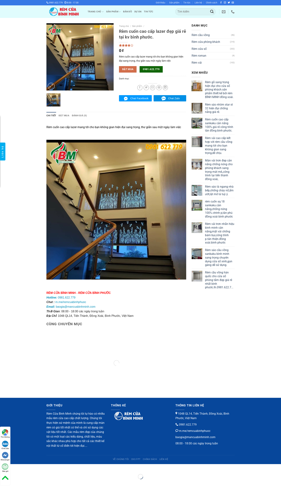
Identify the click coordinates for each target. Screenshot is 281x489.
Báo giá (5, 467)
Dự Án (137, 11)
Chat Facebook (139, 98)
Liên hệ (198, 2)
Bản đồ (127, 11)
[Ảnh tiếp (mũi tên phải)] (14, 482)
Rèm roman (199, 55)
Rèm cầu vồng (201, 35)
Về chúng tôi (121, 459)
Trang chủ (96, 11)
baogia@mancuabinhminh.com (70, 306)
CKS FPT (135, 459)
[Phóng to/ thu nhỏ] (14, 467)
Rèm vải (197, 62)
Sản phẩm (174, 2)
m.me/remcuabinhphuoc (70, 302)
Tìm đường (5, 433)
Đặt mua (64, 115)
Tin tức (186, 2)
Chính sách (211, 2)
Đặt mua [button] (128, 69)
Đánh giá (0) (79, 115)
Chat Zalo (174, 98)
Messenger (5, 456)
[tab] (51, 115)
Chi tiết (51, 115)
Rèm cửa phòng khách (206, 42)
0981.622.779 (54, 2)
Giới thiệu (160, 2)
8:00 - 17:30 (71, 2)
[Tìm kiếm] (195, 11)
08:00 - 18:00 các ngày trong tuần (196, 443)
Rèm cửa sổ (199, 49)
